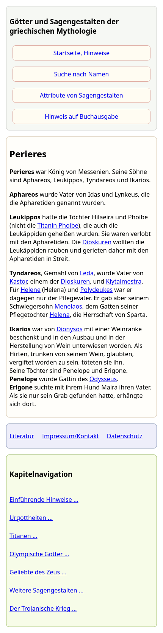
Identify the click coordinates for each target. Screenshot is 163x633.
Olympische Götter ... (39, 554)
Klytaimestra (123, 281)
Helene (30, 289)
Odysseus (103, 379)
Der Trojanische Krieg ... (43, 608)
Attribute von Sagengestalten (81, 95)
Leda (87, 273)
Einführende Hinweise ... (43, 499)
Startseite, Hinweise (81, 53)
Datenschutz (125, 436)
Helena (60, 314)
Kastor (18, 281)
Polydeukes (96, 289)
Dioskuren (96, 242)
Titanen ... (23, 536)
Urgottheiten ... (31, 518)
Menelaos (68, 306)
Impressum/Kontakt (70, 436)
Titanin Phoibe (57, 225)
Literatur (21, 436)
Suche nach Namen (81, 74)
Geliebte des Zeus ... (37, 572)
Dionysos (69, 329)
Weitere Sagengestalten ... (46, 590)
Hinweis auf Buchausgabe (81, 116)
